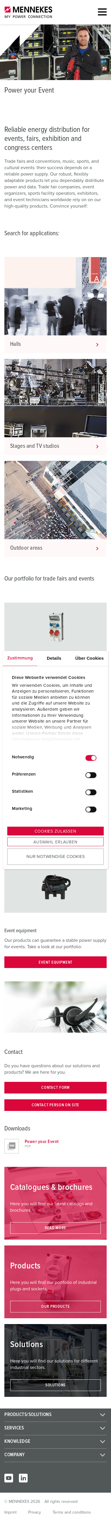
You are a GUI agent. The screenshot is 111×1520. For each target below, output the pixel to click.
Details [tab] (54, 658)
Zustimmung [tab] (20, 658)
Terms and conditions (72, 1512)
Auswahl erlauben (55, 842)
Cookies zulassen (55, 831)
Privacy (34, 1512)
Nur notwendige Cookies (55, 856)
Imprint (10, 1512)
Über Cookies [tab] (89, 658)
